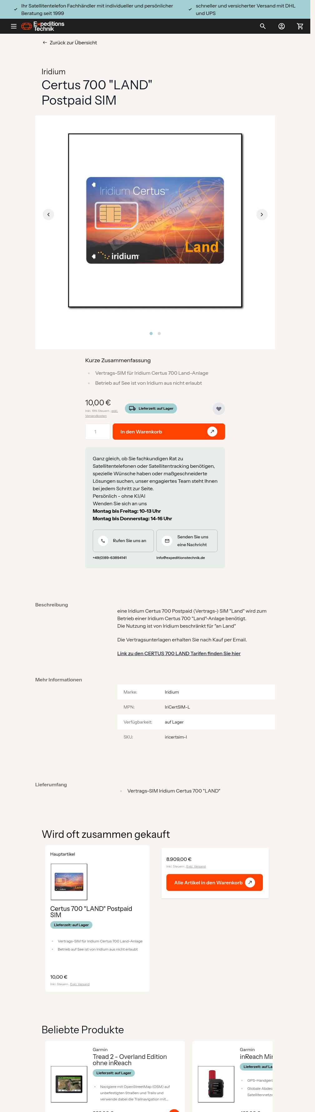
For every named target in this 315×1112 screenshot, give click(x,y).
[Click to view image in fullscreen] (155, 220)
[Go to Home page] (42, 26)
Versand (84, 984)
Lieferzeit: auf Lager (156, 408)
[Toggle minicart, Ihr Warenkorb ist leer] (300, 26)
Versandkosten (96, 416)
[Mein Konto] (282, 26)
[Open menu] (16, 26)
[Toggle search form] (263, 26)
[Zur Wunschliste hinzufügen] (219, 409)
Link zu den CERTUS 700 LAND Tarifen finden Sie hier (179, 653)
